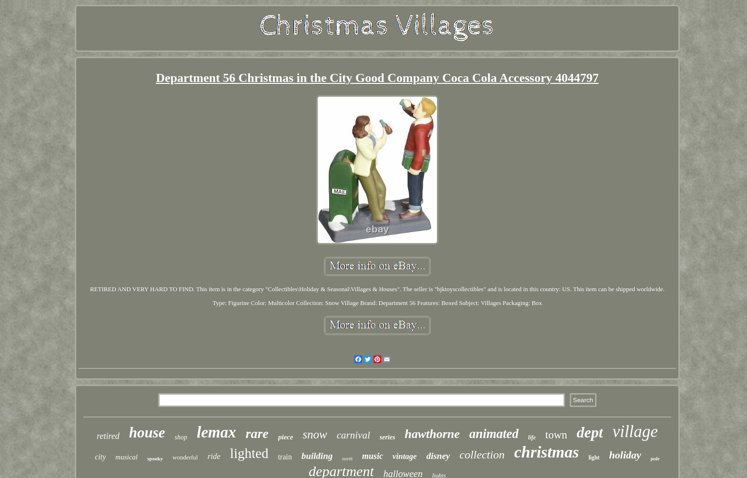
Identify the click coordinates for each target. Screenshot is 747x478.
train (285, 457)
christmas (546, 452)
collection (482, 454)
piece (285, 437)
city (100, 457)
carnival (353, 435)
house (147, 432)
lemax (216, 432)
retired (108, 436)
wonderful (185, 457)
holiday (625, 455)
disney (438, 456)
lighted (249, 453)
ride (213, 456)
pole (655, 458)
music (372, 456)
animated (494, 434)
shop (181, 437)
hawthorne (432, 434)
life (532, 437)
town (556, 435)
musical (126, 457)
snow (315, 434)
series (387, 437)
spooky (155, 458)
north (347, 458)
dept (590, 432)
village (635, 431)
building (317, 456)
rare (256, 433)
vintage (405, 456)
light (593, 457)
